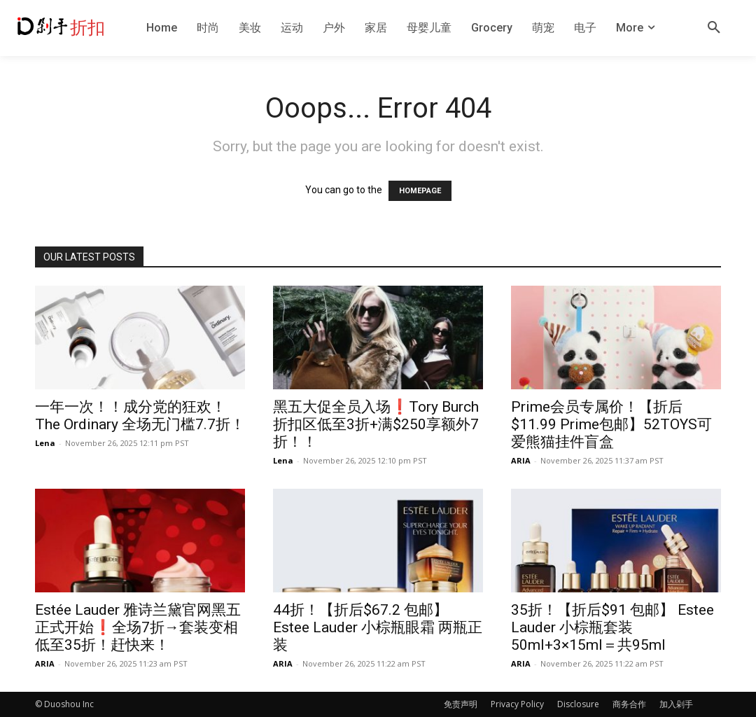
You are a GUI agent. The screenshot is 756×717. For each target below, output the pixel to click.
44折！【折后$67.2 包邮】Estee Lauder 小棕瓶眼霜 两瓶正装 (377, 627)
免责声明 (460, 704)
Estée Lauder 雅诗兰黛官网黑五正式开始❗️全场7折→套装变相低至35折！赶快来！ (138, 627)
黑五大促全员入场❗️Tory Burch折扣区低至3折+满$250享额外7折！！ (376, 424)
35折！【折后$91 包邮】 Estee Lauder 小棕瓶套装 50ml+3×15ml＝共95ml (612, 627)
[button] (714, 28)
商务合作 (629, 704)
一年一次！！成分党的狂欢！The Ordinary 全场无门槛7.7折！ (140, 415)
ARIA (521, 460)
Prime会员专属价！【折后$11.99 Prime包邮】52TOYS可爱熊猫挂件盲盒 (611, 424)
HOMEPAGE (420, 190)
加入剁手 (676, 704)
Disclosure (578, 704)
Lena (45, 443)
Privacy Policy (517, 704)
